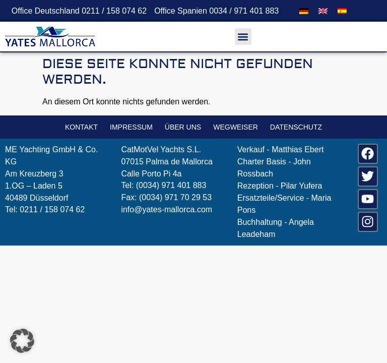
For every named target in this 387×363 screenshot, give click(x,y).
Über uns (183, 127)
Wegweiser (235, 127)
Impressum (131, 127)
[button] (243, 36)
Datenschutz (296, 127)
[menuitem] (303, 11)
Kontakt (81, 127)
